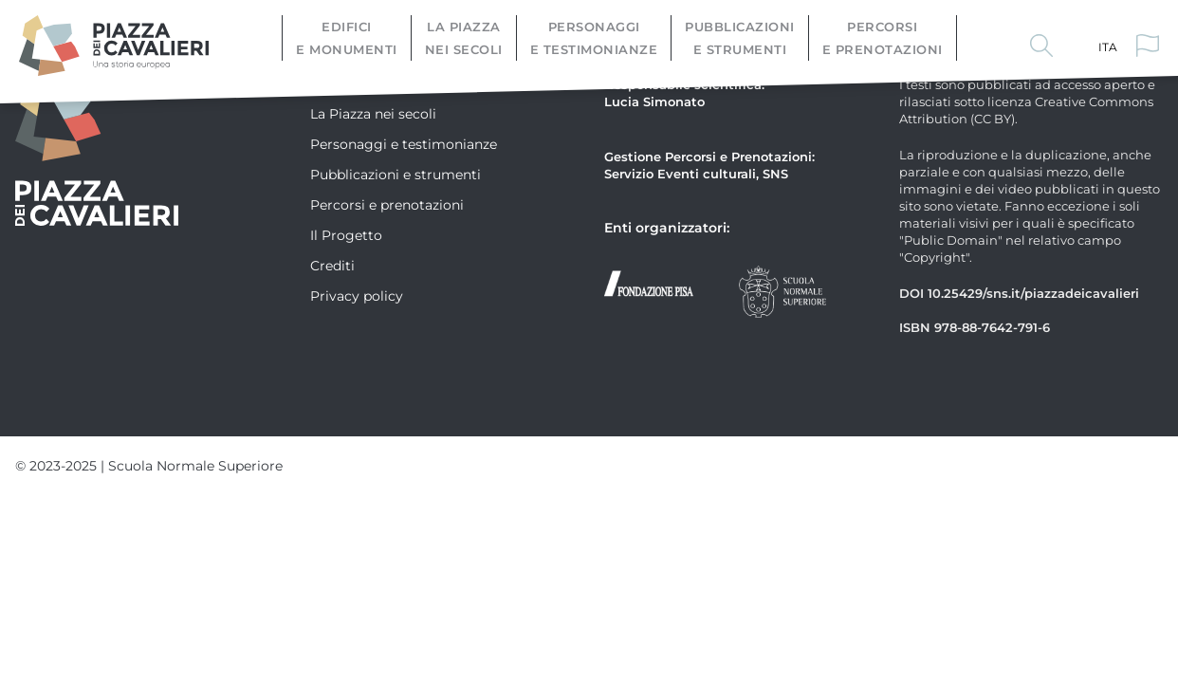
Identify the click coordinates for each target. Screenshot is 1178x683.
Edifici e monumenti (346, 37)
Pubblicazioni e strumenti (740, 37)
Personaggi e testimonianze (594, 37)
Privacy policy (356, 295)
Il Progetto (346, 235)
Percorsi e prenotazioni (882, 37)
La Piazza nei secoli (464, 37)
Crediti (332, 265)
